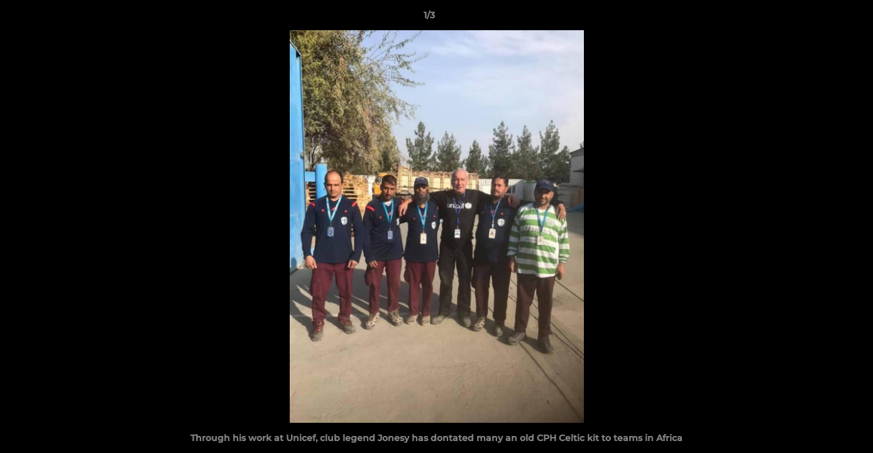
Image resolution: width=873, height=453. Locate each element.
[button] (820, 18)
